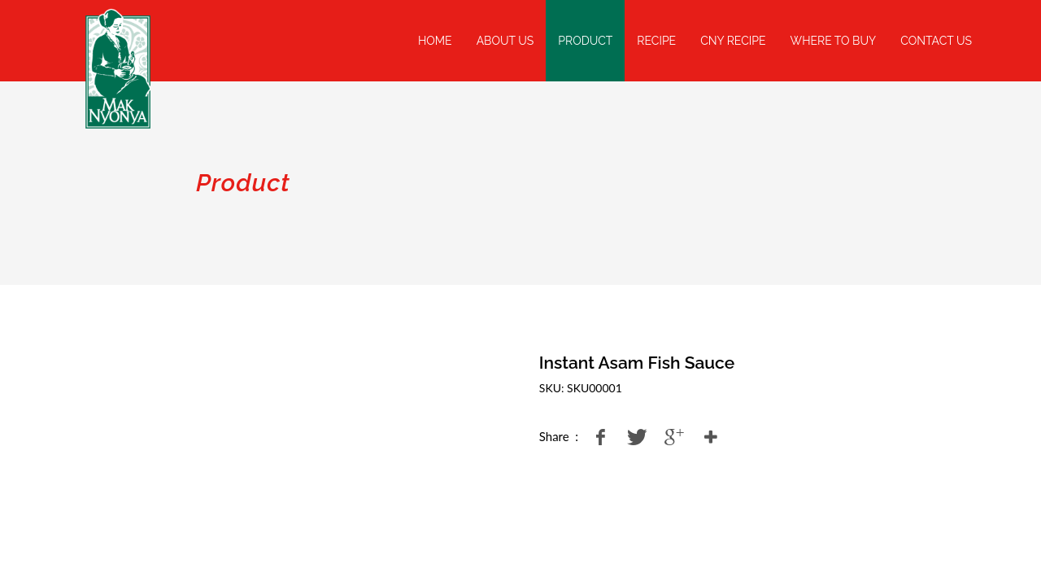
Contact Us (936, 40)
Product (585, 40)
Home (435, 40)
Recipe (656, 40)
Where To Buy (834, 40)
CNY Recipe (732, 40)
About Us (505, 40)
